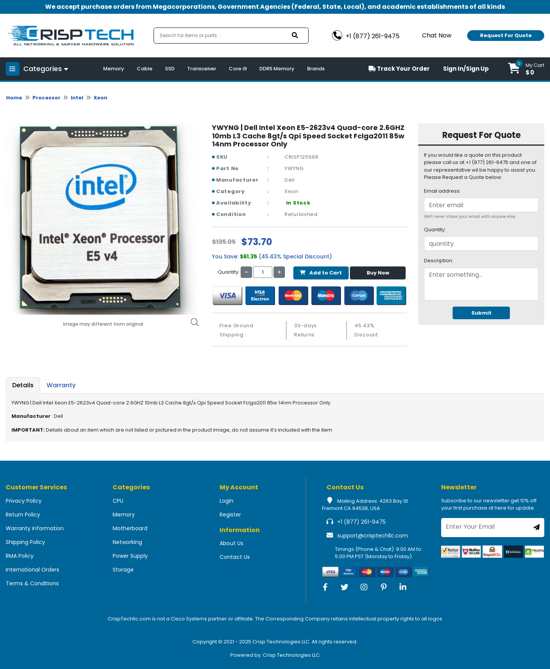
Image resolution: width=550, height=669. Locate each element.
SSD (170, 68)
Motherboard (130, 528)
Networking (127, 542)
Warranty (61, 385)
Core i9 (238, 68)
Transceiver (201, 68)
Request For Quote (506, 35)
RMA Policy (20, 556)
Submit (481, 313)
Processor (46, 97)
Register (230, 514)
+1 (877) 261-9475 (361, 522)
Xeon (100, 97)
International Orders (32, 569)
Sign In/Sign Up (466, 69)
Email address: (442, 191)
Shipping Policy (25, 542)
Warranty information (35, 528)
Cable (144, 68)
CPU (118, 501)
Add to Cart (321, 272)
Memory (113, 68)
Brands (316, 68)
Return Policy (23, 514)
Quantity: (435, 229)
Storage (123, 569)
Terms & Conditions (32, 583)
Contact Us (235, 557)
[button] (526, 68)
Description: (438, 260)
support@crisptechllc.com (372, 535)
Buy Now (378, 272)
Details (23, 385)
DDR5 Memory (276, 68)
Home (14, 97)
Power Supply (130, 556)
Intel (77, 97)
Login (226, 501)
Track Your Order (399, 69)
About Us (231, 543)
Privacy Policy (24, 501)
